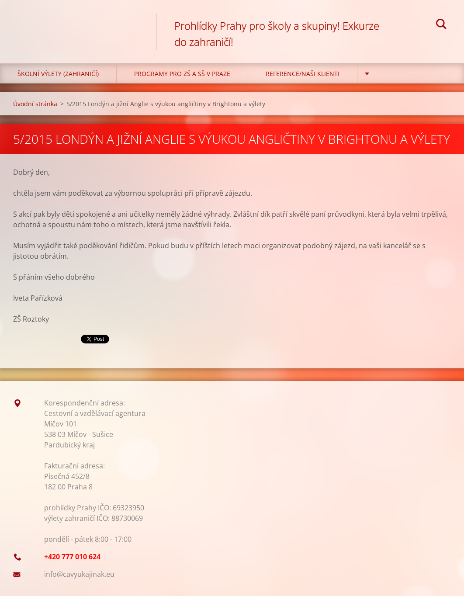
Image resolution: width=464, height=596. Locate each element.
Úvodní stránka (35, 104)
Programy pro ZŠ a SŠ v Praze (182, 73)
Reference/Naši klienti (302, 73)
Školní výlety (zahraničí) (58, 73)
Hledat (441, 25)
